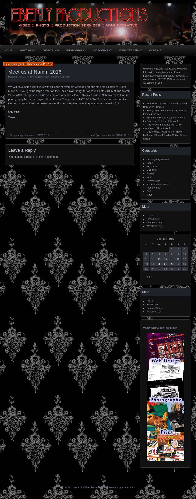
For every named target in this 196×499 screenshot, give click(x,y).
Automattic (128, 487)
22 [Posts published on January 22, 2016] (172, 264)
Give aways (153, 166)
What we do (28, 50)
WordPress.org (154, 226)
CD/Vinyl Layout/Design (159, 159)
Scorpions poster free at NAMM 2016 (29, 135)
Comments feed (155, 222)
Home (8, 50)
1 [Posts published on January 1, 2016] (172, 249)
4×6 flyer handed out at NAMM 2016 (110, 135)
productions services (157, 184)
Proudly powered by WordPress (79, 487)
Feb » (149, 276)
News (31, 76)
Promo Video (153, 187)
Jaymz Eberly (23, 64)
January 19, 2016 (43, 64)
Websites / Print (130, 50)
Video (149, 194)
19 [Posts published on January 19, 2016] (152, 264)
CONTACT (155, 50)
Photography (76, 50)
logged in (29, 156)
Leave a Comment (60, 76)
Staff (149, 191)
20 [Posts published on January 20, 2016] (159, 264)
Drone (150, 163)
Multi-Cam (152, 170)
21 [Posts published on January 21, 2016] (165, 264)
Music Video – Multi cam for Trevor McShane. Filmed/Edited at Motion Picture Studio (165, 135)
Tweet (11, 117)
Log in (150, 215)
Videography (102, 50)
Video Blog (51, 50)
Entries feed (153, 219)
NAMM (23, 76)
